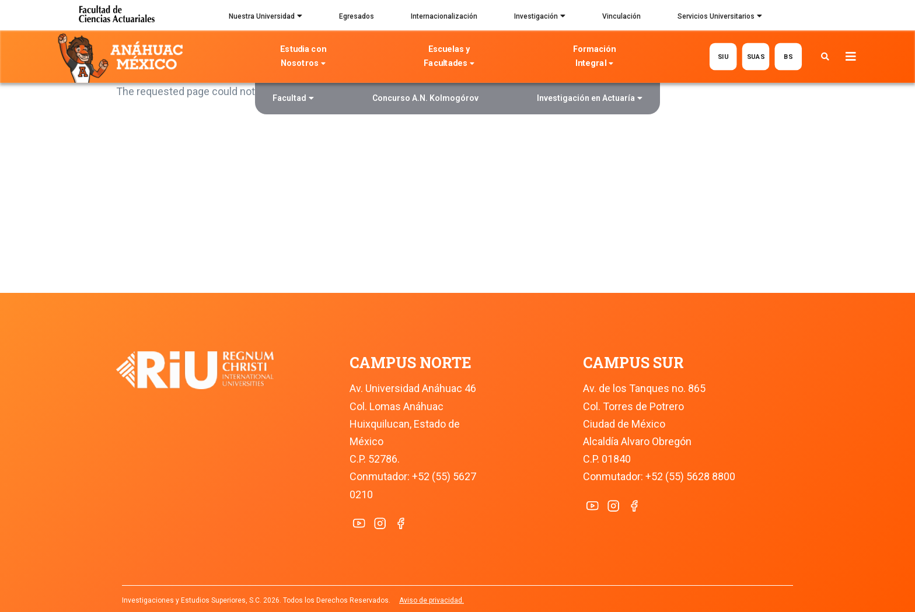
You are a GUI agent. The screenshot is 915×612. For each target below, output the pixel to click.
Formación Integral (594, 57)
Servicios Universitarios (719, 17)
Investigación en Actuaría (589, 99)
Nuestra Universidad (265, 17)
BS (788, 56)
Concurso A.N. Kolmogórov (425, 98)
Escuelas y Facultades (449, 57)
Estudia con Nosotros (303, 57)
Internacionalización (444, 16)
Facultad (293, 99)
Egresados (356, 16)
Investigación (539, 17)
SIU (722, 56)
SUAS (755, 56)
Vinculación (621, 16)
